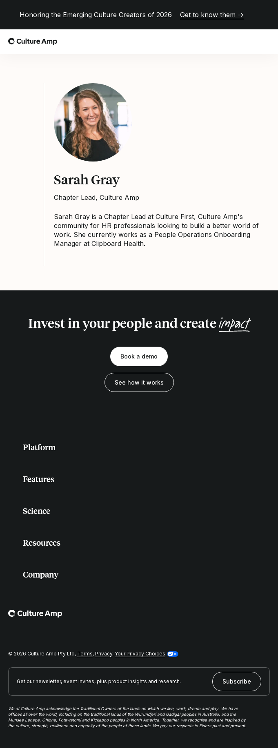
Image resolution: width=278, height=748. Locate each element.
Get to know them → (212, 15)
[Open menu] (265, 41)
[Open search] (247, 41)
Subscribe (236, 681)
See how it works (139, 382)
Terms (85, 654)
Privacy (103, 654)
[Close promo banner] (265, 14)
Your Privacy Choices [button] (140, 654)
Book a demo (139, 356)
